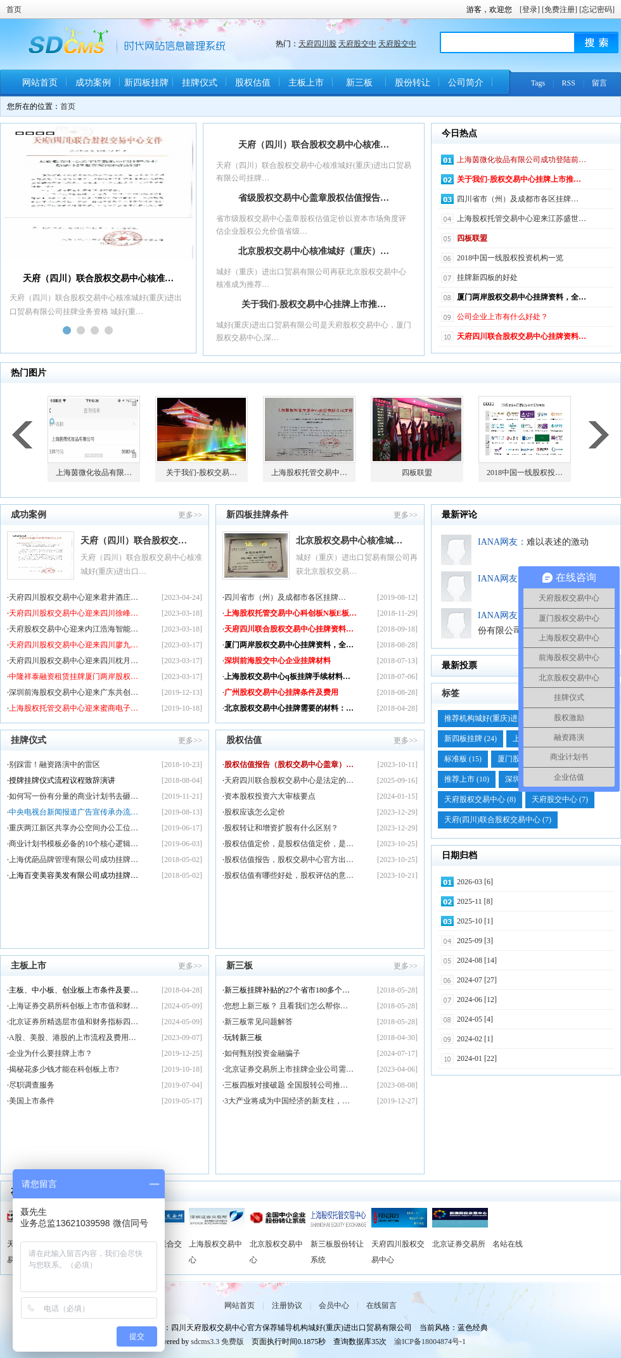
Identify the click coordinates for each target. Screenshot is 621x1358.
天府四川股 (317, 43)
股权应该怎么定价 (254, 812)
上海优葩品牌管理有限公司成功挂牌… (73, 859)
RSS (568, 83)
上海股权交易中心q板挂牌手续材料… (287, 676)
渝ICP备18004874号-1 (430, 1341)
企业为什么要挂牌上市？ (51, 1053)
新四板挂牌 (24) (470, 738)
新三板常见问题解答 (258, 1021)
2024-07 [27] (477, 979)
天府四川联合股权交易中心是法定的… (289, 780)
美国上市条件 (31, 1100)
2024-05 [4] (475, 1019)
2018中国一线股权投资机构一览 (510, 257)
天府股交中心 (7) (560, 799)
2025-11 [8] (475, 901)
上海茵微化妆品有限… (94, 472)
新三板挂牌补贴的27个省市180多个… (287, 990)
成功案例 (93, 82)
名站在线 (507, 1244)
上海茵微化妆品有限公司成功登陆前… (521, 159)
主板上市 (306, 82)
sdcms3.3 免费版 (217, 1341)
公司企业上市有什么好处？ (502, 316)
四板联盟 (472, 238)
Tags (538, 83)
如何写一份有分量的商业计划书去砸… (73, 796)
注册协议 (287, 1305)
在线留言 (381, 1305)
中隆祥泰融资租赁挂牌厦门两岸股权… (73, 676)
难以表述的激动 (558, 542)
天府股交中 (357, 43)
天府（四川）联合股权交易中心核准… (313, 144)
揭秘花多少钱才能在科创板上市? (63, 1069)
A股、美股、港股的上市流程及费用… (72, 1037)
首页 (14, 9)
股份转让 (412, 82)
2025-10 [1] (475, 921)
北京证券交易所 (458, 1244)
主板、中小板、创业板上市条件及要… (73, 990)
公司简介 (465, 82)
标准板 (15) (463, 758)
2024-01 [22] (477, 1058)
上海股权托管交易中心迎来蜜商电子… (73, 708)
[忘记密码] (597, 9)
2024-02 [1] (475, 1038)
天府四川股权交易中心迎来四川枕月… (73, 660)
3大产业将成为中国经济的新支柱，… (287, 1100)
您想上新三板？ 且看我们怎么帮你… (286, 1005)
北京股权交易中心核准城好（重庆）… (313, 251)
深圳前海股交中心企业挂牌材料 (277, 660)
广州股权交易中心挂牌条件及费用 (281, 692)
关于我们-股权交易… (201, 472)
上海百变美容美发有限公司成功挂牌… (73, 875)
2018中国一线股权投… (525, 472)
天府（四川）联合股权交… (133, 540)
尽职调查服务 (31, 1085)
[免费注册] (559, 9)
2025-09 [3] (475, 940)
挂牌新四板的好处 (487, 277)
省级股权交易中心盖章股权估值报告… (313, 198)
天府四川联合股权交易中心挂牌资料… (521, 336)
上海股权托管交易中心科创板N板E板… (290, 613)
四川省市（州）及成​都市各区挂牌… (518, 198)
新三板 (359, 82)
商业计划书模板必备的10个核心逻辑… (73, 843)
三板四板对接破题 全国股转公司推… (286, 1085)
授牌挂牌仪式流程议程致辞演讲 (62, 780)
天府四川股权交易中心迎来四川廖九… (73, 644)
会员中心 (334, 1305)
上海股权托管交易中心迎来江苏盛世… (521, 218)
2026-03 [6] (475, 881)
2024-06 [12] (477, 999)
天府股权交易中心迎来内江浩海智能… (73, 629)
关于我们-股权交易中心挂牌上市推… (314, 304)
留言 (599, 83)
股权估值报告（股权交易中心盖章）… (289, 764)
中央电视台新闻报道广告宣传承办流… (73, 812)
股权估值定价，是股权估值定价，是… (289, 843)
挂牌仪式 (199, 82)
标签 (450, 693)
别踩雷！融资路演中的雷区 (54, 764)
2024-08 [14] (477, 960)
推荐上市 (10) (466, 779)
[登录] (530, 9)
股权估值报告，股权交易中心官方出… (289, 859)
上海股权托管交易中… (309, 472)
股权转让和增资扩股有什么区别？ (281, 827)
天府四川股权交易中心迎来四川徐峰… (73, 613)
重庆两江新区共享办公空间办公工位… (73, 827)
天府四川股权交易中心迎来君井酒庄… (73, 597)
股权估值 (253, 82)
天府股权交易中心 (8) (480, 799)
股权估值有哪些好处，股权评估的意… (289, 875)
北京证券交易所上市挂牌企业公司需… (289, 1069)
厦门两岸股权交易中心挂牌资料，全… (521, 297)
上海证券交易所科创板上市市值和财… (73, 1005)
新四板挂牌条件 (146, 87)
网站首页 (40, 82)
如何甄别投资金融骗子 (262, 1053)
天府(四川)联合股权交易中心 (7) (497, 819)
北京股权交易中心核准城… (349, 540)
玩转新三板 (243, 1037)
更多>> (190, 515)
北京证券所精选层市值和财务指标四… (73, 1021)
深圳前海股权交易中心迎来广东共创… (73, 692)
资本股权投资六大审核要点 (270, 796)
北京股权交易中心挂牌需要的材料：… (289, 708)
